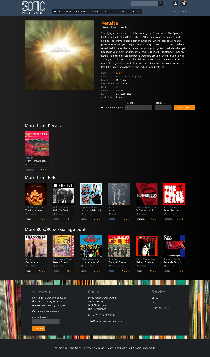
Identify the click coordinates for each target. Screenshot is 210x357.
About (184, 11)
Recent (96, 11)
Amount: (129, 102)
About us (157, 298)
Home (57, 11)
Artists (109, 11)
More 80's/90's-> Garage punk (55, 229)
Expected (81, 11)
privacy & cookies (95, 348)
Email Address (40, 317)
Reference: (160, 102)
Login (119, 72)
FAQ (176, 11)
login (45, 169)
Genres (135, 11)
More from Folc (40, 177)
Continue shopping (112, 107)
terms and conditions (68, 348)
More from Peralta (44, 125)
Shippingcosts (160, 307)
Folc (118, 86)
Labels (122, 11)
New (68, 11)
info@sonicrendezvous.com (105, 321)
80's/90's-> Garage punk (130, 76)
